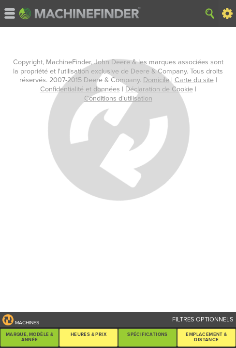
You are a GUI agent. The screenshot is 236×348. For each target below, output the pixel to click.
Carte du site (194, 80)
